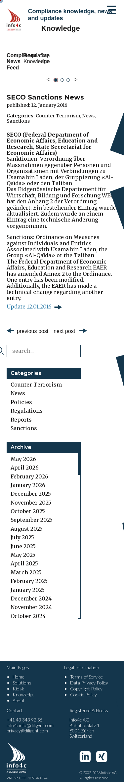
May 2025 (23, 549)
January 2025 (28, 583)
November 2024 (31, 601)
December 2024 (31, 592)
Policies (21, 395)
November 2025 (31, 496)
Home (18, 670)
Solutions (22, 676)
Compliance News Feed (33, 58)
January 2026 (28, 479)
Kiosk (18, 682)
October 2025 (28, 505)
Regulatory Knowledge (91, 58)
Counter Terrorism (58, 109)
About (19, 694)
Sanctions (18, 115)
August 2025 (27, 522)
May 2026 (23, 452)
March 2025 (26, 566)
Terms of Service (86, 670)
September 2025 (32, 514)
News (88, 109)
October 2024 (28, 609)
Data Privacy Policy (89, 676)
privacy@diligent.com (27, 724)
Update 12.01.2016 (29, 301)
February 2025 (29, 575)
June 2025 (23, 540)
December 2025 (31, 487)
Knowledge (23, 688)
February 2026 (29, 470)
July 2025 (22, 531)
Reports (21, 413)
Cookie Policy (83, 688)
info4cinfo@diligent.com (30, 719)
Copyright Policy (86, 682)
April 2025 (24, 557)
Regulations (27, 404)
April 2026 (25, 461)
